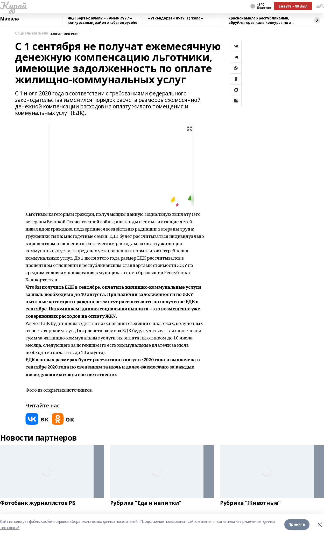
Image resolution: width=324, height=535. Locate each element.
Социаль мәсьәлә (31, 33)
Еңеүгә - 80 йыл (293, 6)
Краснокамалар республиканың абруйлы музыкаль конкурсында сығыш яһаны (259, 20)
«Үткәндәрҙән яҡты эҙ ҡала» (175, 18)
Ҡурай (13, 5)
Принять (296, 524)
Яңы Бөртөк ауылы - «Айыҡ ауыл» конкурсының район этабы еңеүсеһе (102, 20)
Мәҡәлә (9, 19)
